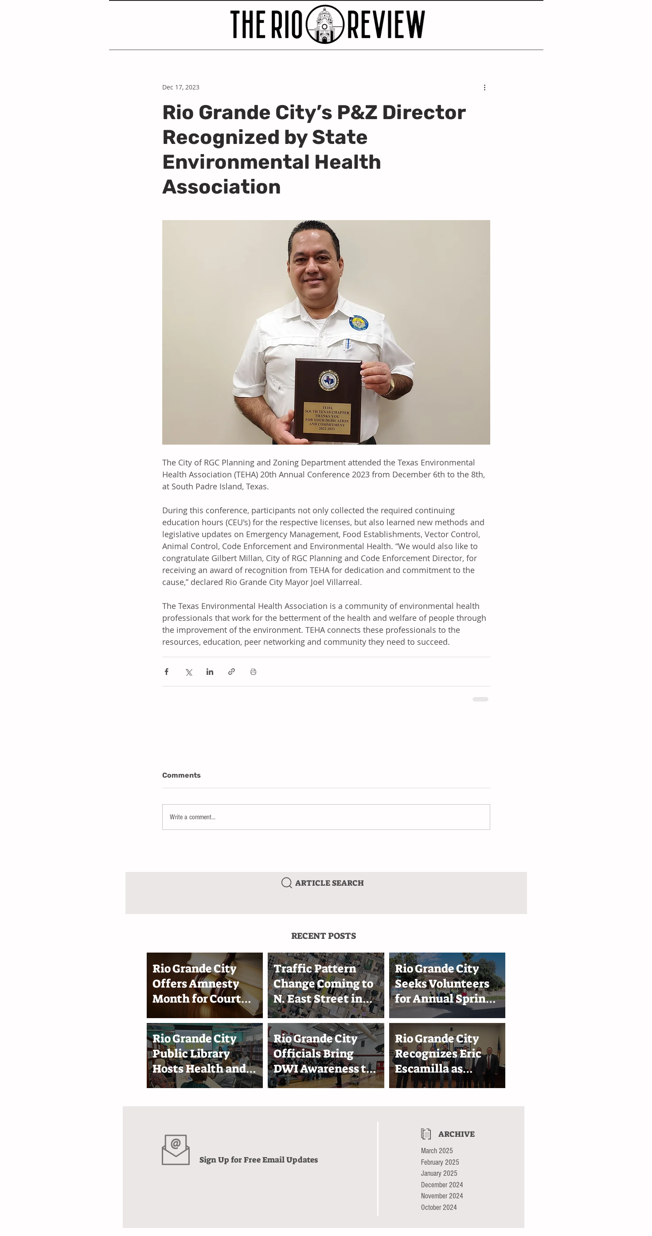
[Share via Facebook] (166, 671)
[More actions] (485, 86)
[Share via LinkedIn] (210, 671)
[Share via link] (231, 671)
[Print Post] (253, 671)
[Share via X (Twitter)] (188, 671)
